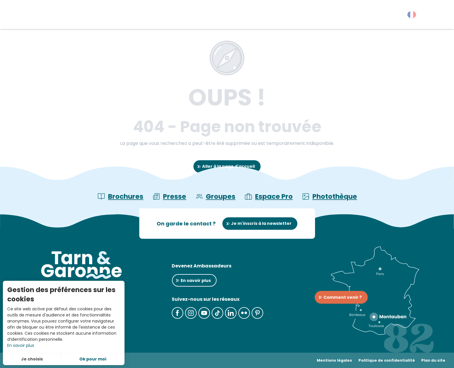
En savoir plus (20, 345)
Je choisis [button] (32, 359)
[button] (439, 16)
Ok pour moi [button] (92, 359)
